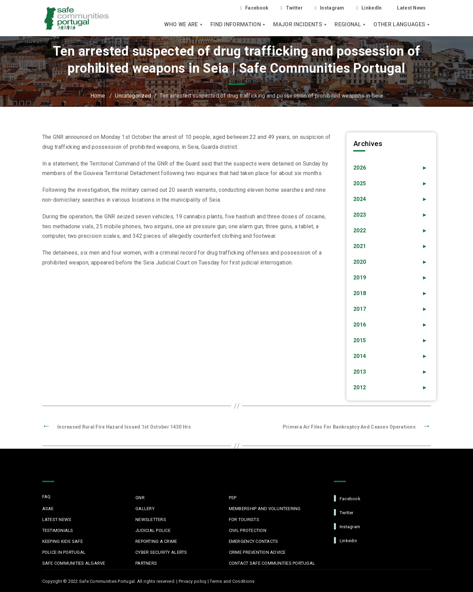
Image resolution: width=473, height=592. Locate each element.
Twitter (291, 8)
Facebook (254, 8)
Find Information (238, 24)
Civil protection (247, 530)
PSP (233, 497)
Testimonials (57, 530)
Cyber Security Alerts (161, 552)
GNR (140, 497)
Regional (351, 24)
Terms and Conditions (232, 581)
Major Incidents (300, 24)
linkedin (345, 540)
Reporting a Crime (156, 541)
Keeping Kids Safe (62, 541)
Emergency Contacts (253, 541)
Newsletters (150, 519)
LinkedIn (369, 8)
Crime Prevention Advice (257, 552)
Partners (146, 563)
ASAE (48, 508)
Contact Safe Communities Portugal (272, 563)
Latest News (411, 8)
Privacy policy (193, 581)
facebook (347, 498)
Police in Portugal (64, 552)
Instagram (329, 8)
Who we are (184, 24)
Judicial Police (153, 530)
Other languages (402, 24)
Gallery (144, 508)
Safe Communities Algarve (73, 563)
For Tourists (244, 519)
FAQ (46, 496)
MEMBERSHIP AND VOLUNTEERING (265, 508)
